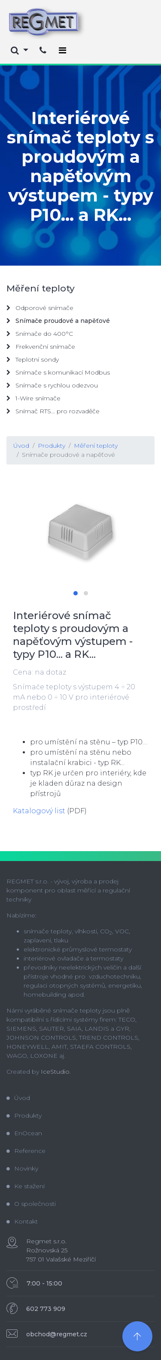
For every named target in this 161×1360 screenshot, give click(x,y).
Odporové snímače (39, 308)
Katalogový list (39, 811)
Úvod (21, 445)
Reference (26, 1151)
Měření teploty (96, 445)
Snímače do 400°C (39, 334)
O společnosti (31, 1204)
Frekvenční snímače (40, 346)
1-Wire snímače (33, 398)
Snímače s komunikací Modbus (58, 372)
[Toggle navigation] (62, 50)
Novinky (22, 1168)
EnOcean (24, 1133)
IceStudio (55, 1071)
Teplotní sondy (32, 359)
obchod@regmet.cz (56, 1334)
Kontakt (22, 1221)
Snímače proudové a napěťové (68, 454)
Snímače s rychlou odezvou (52, 385)
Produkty (51, 445)
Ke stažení (25, 1186)
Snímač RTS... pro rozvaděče (53, 411)
